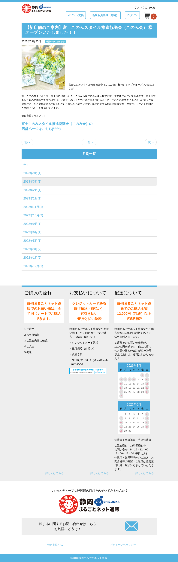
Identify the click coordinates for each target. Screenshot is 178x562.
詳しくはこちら (54, 473)
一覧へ (89, 142)
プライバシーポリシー (123, 544)
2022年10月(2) (33, 215)
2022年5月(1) (32, 240)
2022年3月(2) (32, 249)
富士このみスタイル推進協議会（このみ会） (57, 124)
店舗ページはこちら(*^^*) (41, 129)
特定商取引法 (55, 544)
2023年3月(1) (32, 181)
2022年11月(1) (33, 206)
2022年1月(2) (32, 257)
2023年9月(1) (32, 173)
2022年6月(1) (32, 232)
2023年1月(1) (32, 198)
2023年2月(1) (32, 190)
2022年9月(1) (32, 223)
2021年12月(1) (33, 266)
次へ (151, 142)
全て (26, 164)
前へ (27, 142)
